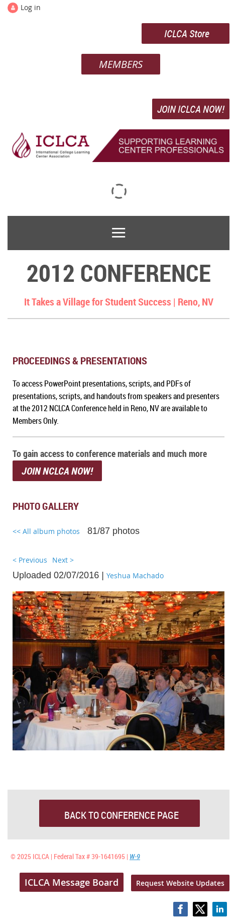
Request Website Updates (180, 883)
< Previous (30, 560)
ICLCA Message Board (71, 882)
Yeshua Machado (135, 575)
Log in (31, 7)
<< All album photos (46, 531)
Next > (63, 560)
